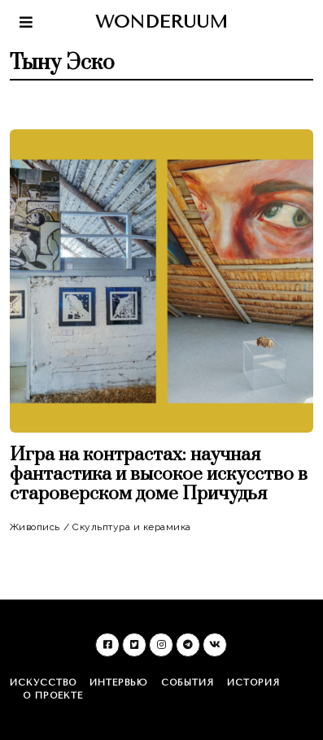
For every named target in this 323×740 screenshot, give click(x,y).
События (187, 682)
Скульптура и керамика (131, 527)
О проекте (53, 695)
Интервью (118, 682)
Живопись (35, 527)
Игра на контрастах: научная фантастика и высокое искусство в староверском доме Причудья (159, 474)
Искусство (43, 682)
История (253, 682)
